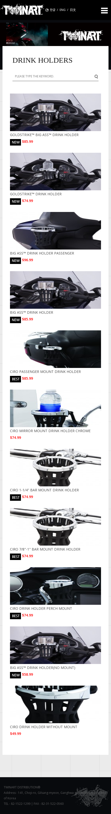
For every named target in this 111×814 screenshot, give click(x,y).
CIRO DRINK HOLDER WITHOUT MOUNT (43, 726)
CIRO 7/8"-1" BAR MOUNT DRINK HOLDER (45, 549)
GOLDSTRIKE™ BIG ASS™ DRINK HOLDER (44, 134)
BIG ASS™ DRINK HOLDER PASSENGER (42, 253)
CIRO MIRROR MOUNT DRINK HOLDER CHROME (50, 430)
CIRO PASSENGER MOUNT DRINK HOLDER (45, 371)
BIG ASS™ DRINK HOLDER (31, 312)
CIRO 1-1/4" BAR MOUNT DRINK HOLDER (44, 490)
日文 (73, 10)
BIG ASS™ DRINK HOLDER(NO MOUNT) (42, 667)
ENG (63, 10)
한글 (53, 10)
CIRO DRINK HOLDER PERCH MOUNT (41, 608)
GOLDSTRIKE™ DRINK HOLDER (36, 194)
